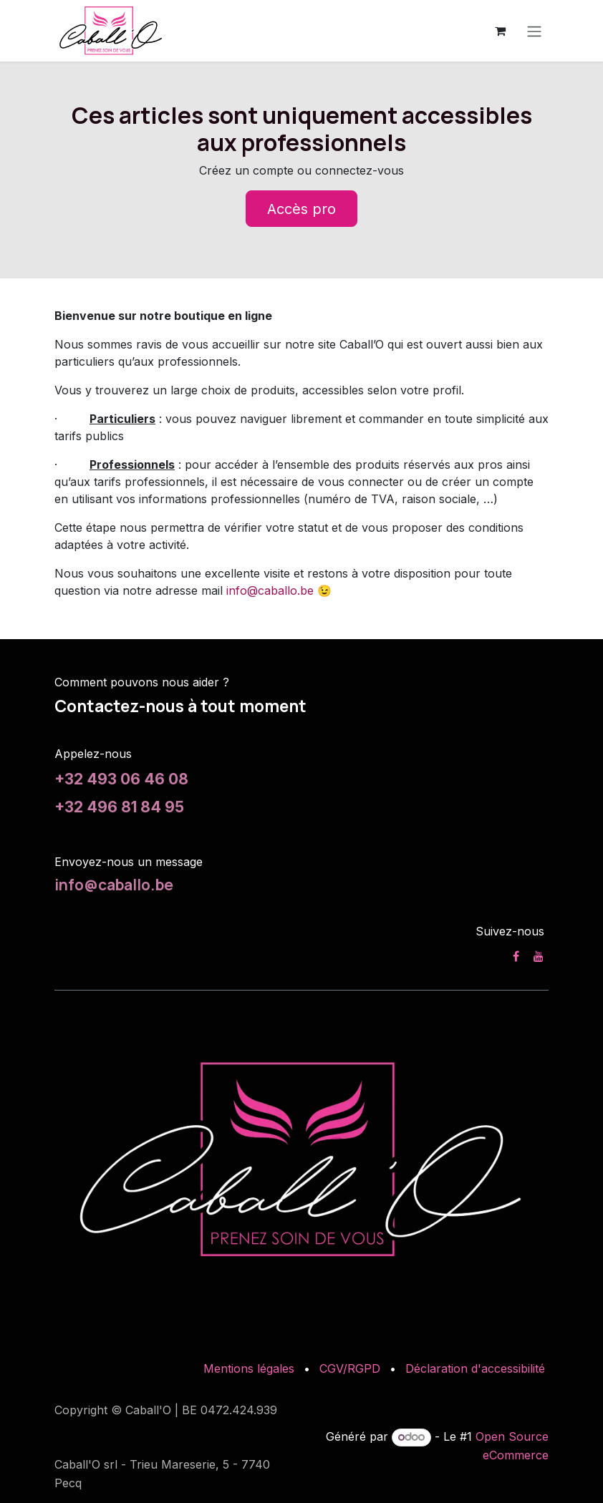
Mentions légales (248, 1368)
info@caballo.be (270, 590)
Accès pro (301, 209)
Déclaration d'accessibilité (475, 1368)
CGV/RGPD (349, 1368)
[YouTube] (538, 956)
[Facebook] (516, 956)
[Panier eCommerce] (500, 30)
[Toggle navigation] (534, 31)
